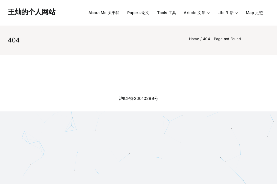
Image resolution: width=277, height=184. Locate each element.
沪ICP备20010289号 (138, 98)
